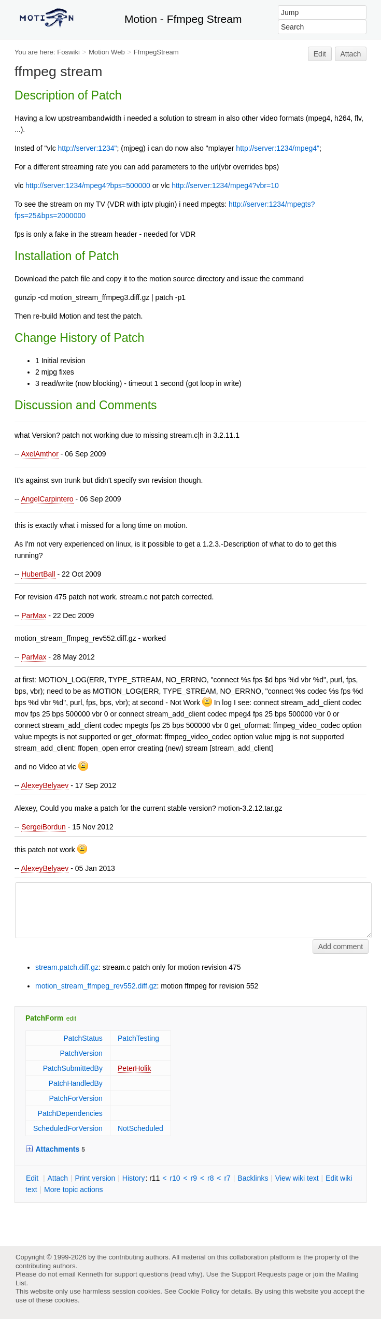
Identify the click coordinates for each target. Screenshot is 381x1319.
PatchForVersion (76, 1098)
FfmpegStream (156, 52)
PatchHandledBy (76, 1083)
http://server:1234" (87, 148)
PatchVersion (81, 1053)
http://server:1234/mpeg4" (277, 148)
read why (186, 1274)
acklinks (252, 1178)
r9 (194, 1178)
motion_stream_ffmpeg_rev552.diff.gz (96, 986)
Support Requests (259, 1274)
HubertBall (38, 574)
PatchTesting (138, 1038)
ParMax (33, 615)
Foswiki (68, 52)
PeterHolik (134, 1068)
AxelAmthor (39, 454)
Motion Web (107, 52)
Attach (351, 54)
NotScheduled (140, 1128)
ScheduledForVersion (68, 1128)
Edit (320, 54)
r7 (227, 1178)
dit (33, 1178)
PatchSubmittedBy (73, 1068)
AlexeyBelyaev (44, 785)
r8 (210, 1178)
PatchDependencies (70, 1113)
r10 (175, 1178)
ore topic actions (73, 1189)
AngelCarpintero (47, 499)
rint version (95, 1178)
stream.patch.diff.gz (66, 967)
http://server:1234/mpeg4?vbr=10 (225, 185)
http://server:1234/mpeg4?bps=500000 (87, 185)
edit (71, 1018)
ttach (57, 1178)
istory (133, 1178)
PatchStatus (83, 1038)
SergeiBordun (43, 827)
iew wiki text (297, 1178)
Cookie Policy (199, 1291)
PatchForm (44, 1018)
